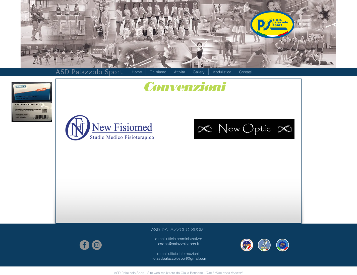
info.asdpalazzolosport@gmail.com (178, 258)
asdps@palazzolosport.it (178, 243)
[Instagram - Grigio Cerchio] (97, 245)
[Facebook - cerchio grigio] (84, 245)
